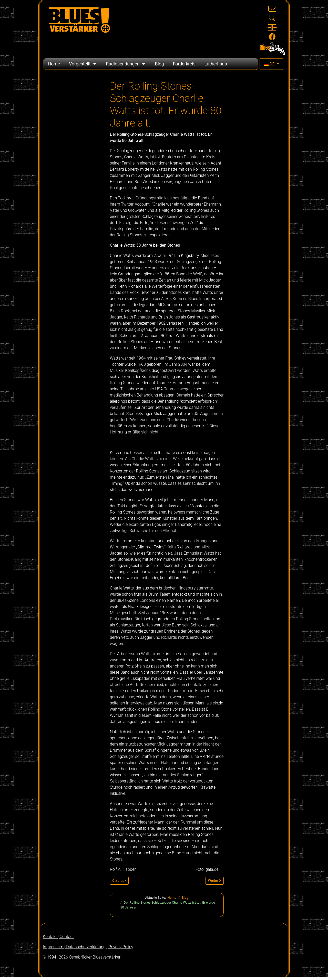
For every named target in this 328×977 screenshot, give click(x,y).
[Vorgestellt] (93, 64)
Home (54, 63)
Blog (159, 63)
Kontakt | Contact (58, 936)
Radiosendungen (122, 63)
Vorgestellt (79, 63)
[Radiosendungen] (142, 64)
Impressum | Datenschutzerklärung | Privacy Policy (88, 946)
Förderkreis (184, 63)
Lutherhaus (215, 63)
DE (270, 64)
